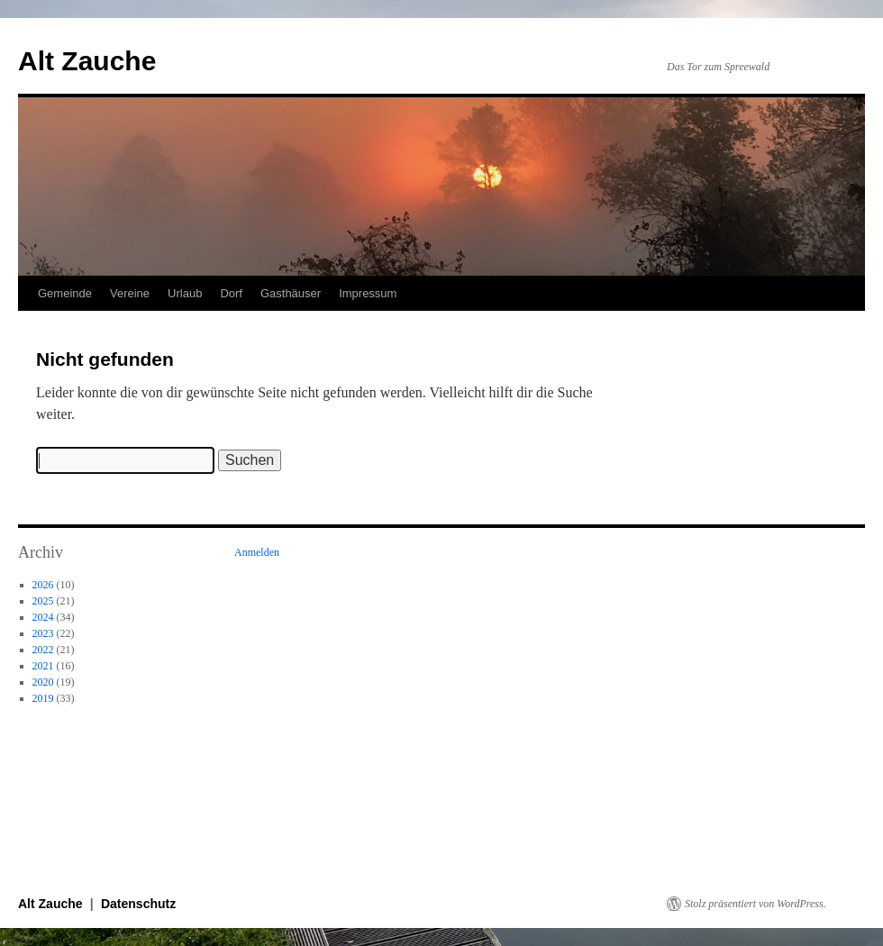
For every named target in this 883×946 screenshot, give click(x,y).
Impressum (367, 293)
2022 (43, 649)
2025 (43, 601)
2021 (43, 665)
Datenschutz (138, 903)
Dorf (231, 293)
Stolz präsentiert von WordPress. (755, 903)
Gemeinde (65, 293)
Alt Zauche (87, 61)
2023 (43, 633)
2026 (43, 584)
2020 (43, 682)
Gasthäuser (290, 293)
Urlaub (185, 293)
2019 (43, 698)
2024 (43, 617)
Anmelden (256, 552)
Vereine (130, 293)
